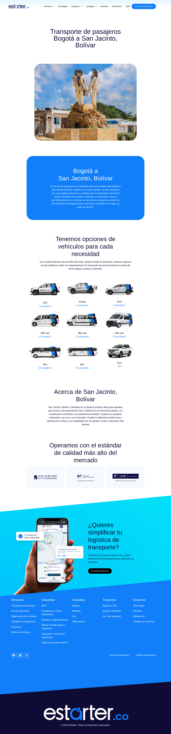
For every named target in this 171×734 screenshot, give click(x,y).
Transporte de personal (23, 605)
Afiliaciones (117, 6)
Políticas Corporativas (146, 655)
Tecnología (62, 6)
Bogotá (75, 605)
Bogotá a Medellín (112, 611)
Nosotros (104, 6)
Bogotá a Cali (109, 605)
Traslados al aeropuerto (23, 621)
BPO (44, 605)
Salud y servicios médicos (55, 642)
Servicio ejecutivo (20, 611)
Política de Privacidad (119, 655)
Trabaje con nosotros (144, 621)
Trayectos (16, 627)
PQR (128, 6)
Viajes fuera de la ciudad (23, 616)
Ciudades (91, 6)
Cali (74, 616)
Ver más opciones (112, 616)
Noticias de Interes (20, 632)
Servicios (49, 6)
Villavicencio (78, 621)
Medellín (76, 611)
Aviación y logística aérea (55, 619)
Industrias (76, 6)
